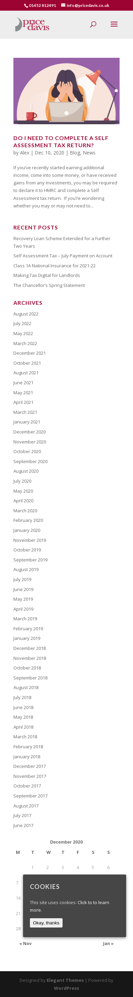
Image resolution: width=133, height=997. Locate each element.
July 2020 (22, 481)
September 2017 (30, 796)
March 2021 (25, 412)
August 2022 (25, 314)
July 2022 (22, 323)
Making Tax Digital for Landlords (46, 275)
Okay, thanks (46, 922)
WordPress (66, 988)
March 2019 (25, 618)
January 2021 (26, 422)
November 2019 (29, 540)
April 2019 (23, 609)
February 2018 (28, 746)
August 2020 (25, 471)
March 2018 (25, 736)
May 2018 (23, 717)
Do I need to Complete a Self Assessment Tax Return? (61, 141)
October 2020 (27, 451)
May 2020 (23, 491)
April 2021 (23, 402)
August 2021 (25, 372)
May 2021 (23, 392)
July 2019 (22, 579)
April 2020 (23, 500)
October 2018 (27, 668)
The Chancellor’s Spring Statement (49, 285)
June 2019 (23, 589)
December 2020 (29, 432)
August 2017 (25, 806)
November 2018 (29, 658)
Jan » (108, 943)
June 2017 (23, 825)
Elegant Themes (65, 980)
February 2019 (28, 628)
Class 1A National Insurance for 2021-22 (54, 265)
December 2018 (29, 648)
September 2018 (30, 678)
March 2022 (25, 343)
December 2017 (29, 766)
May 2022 (23, 333)
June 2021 (23, 382)
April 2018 (23, 727)
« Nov (25, 943)
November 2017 (29, 776)
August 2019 (25, 569)
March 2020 (25, 510)
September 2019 (30, 560)
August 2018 (25, 687)
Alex (24, 152)
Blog (75, 152)
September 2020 (30, 461)
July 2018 (22, 697)
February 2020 (28, 520)
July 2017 (22, 815)
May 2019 (23, 599)
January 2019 (26, 638)
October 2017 (27, 786)
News (89, 152)
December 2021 (29, 353)
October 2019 (27, 550)
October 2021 (27, 363)
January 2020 (26, 530)
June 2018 (23, 707)
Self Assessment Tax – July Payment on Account (62, 256)
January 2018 (26, 756)
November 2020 (29, 442)
